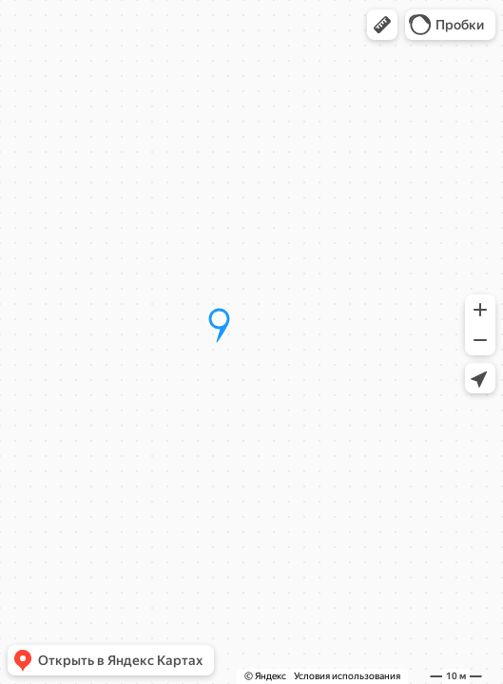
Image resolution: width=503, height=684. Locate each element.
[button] (382, 25)
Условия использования (347, 676)
